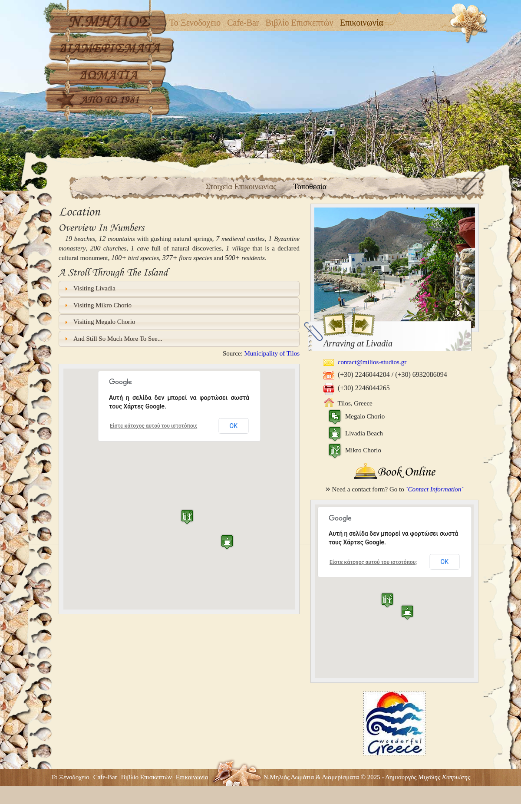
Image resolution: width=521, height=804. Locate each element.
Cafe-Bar (243, 22)
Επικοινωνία (361, 22)
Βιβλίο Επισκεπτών (299, 22)
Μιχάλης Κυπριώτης (444, 777)
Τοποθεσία (309, 186)
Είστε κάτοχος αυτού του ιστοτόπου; (153, 426)
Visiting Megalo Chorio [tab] (99, 322)
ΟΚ (233, 425)
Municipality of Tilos (272, 353)
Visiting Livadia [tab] (89, 288)
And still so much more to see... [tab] (112, 339)
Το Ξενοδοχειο (195, 22)
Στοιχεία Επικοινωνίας (241, 186)
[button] (227, 542)
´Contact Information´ (434, 489)
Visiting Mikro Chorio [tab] (97, 305)
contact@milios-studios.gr (364, 362)
